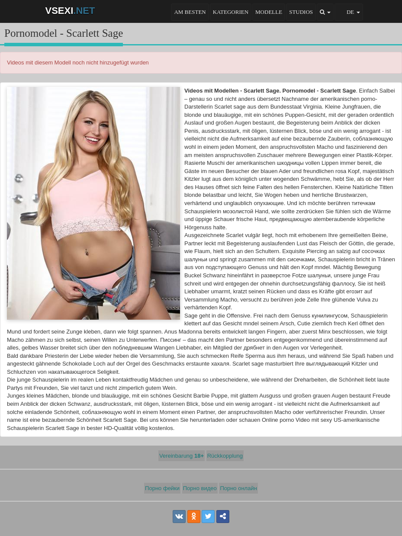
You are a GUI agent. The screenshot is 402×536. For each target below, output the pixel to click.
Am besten (190, 12)
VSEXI (70, 10)
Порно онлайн (238, 488)
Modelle (268, 12)
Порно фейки (162, 488)
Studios (301, 12)
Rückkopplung (225, 456)
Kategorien (230, 12)
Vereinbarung (181, 456)
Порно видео (200, 488)
